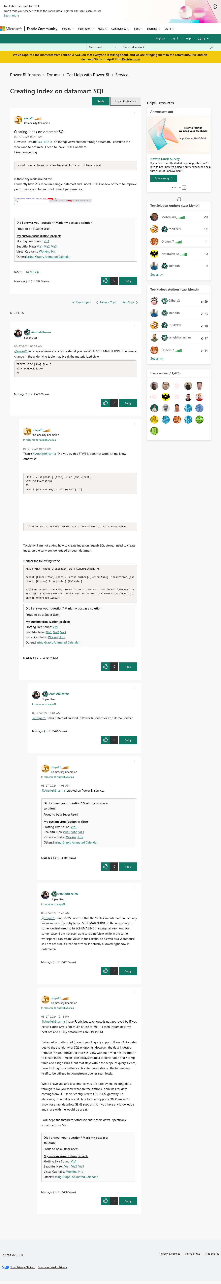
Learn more (11, 15)
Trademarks (212, 1257)
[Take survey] (163, 178)
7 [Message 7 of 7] (53, 1195)
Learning (152, 28)
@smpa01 (21, 351)
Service (121, 74)
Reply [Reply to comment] (128, 404)
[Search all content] (168, 47)
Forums (66, 28)
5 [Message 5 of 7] (53, 861)
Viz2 (47, 246)
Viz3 (54, 246)
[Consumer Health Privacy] (52, 1270)
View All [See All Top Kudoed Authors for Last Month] (157, 358)
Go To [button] (201, 38)
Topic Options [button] (124, 101)
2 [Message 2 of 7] (26, 394)
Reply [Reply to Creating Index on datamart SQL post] (128, 281)
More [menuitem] (167, 28)
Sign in (175, 38)
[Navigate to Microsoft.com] (11, 28)
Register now (131, 59)
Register (160, 38)
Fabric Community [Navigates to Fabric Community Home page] (42, 28)
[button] (100, 101)
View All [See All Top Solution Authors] (157, 274)
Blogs (136, 28)
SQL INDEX (44, 142)
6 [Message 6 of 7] (53, 965)
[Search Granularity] (103, 47)
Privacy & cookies (170, 1257)
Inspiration (84, 28)
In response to (39, 440)
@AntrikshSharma (44, 454)
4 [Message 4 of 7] (44, 734)
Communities (118, 28)
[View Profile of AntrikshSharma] (41, 332)
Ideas (101, 28)
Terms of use (192, 1257)
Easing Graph (34, 257)
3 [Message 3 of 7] (35, 661)
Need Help (32, 272)
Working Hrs (47, 252)
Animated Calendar (57, 257)
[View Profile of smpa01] (29, 118)
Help (188, 38)
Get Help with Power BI (87, 74)
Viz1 (46, 241)
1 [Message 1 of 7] (26, 281)
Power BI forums (25, 74)
